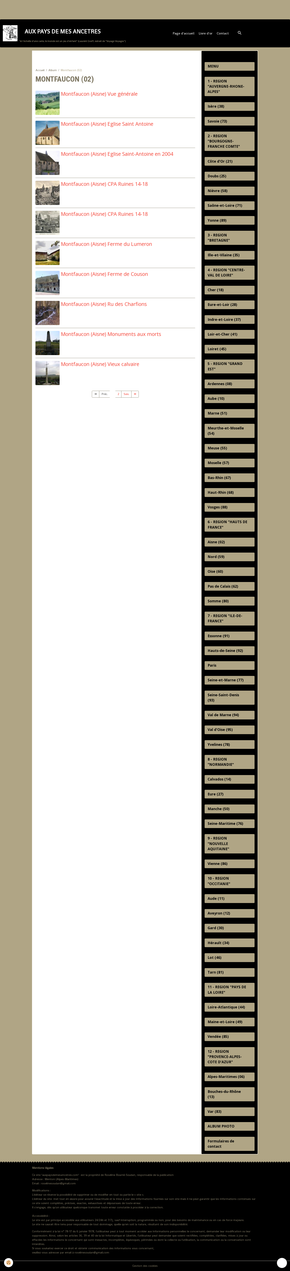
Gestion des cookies (145, 1266)
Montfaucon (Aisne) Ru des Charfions (104, 303)
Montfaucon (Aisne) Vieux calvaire (100, 364)
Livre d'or (205, 33)
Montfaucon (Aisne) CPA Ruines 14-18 (104, 183)
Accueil (40, 70)
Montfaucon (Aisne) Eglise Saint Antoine (107, 123)
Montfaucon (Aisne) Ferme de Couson (104, 273)
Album (52, 70)
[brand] (64, 33)
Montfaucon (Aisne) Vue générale (99, 93)
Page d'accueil (183, 33)
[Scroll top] (282, 1263)
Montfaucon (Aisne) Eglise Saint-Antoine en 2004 (117, 153)
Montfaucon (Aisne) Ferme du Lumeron (106, 243)
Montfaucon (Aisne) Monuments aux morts (111, 333)
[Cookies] (8, 1262)
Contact (223, 33)
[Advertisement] (73, 9)
